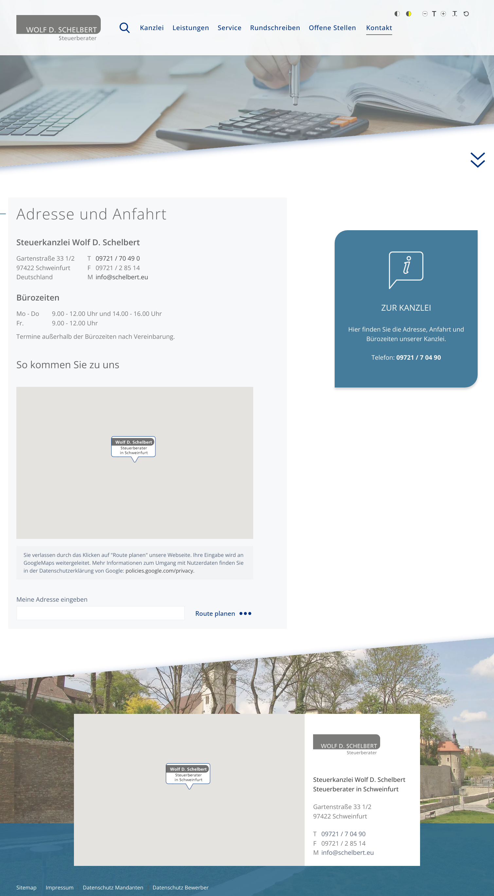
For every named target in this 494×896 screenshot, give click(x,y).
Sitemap (26, 887)
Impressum (60, 887)
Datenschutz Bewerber (180, 887)
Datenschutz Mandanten (113, 887)
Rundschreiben (275, 27)
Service (229, 27)
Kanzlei (152, 27)
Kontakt (379, 27)
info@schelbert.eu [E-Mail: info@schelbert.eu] (122, 277)
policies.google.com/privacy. (160, 570)
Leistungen (190, 27)
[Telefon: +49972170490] (118, 258)
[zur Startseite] (58, 28)
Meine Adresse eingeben (52, 599)
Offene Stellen (332, 27)
